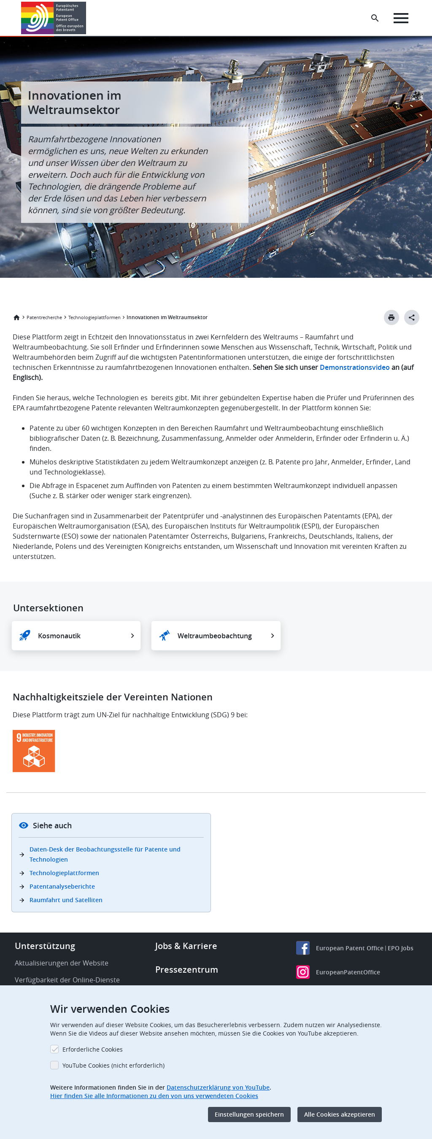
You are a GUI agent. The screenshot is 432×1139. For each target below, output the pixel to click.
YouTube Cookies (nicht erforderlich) (113, 1065)
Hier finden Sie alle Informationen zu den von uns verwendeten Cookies (154, 1096)
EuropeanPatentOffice (348, 972)
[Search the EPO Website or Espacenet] (375, 18)
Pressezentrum (186, 969)
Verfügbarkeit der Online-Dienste (67, 979)
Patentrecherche (44, 317)
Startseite (16, 317)
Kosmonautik (59, 635)
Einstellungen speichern (249, 1114)
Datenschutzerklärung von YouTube (218, 1087)
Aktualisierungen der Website (61, 963)
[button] (87, 18)
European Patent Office (349, 948)
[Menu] (401, 18)
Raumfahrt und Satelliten (66, 900)
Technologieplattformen (94, 317)
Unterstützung (45, 946)
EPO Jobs (400, 948)
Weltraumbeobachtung (215, 635)
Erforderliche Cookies (92, 1049)
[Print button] (391, 317)
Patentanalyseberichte (62, 886)
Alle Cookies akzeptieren (339, 1114)
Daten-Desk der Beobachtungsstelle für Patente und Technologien (105, 854)
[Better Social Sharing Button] (411, 317)
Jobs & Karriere (186, 946)
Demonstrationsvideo (355, 367)
